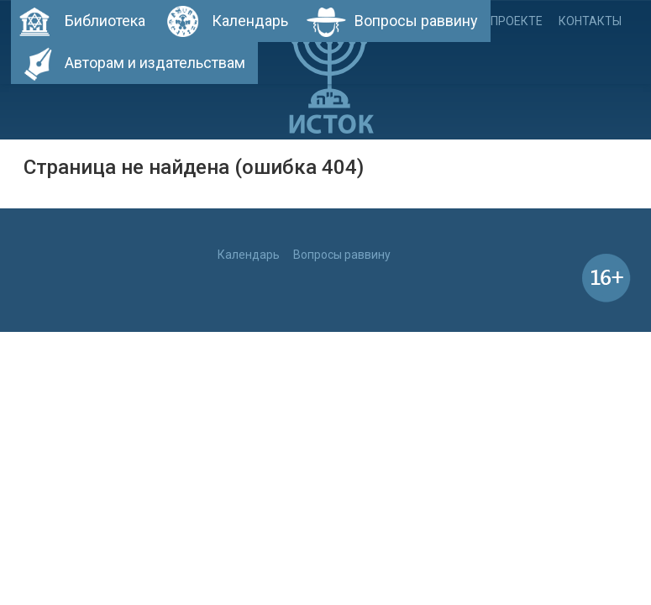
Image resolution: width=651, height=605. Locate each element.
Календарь (250, 20)
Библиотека (105, 20)
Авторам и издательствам (155, 62)
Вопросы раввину (416, 20)
